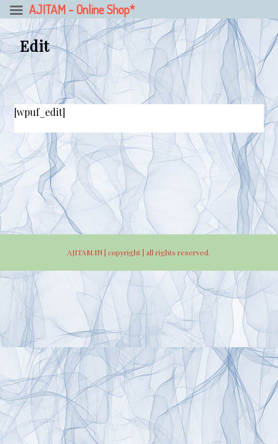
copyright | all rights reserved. (159, 252)
